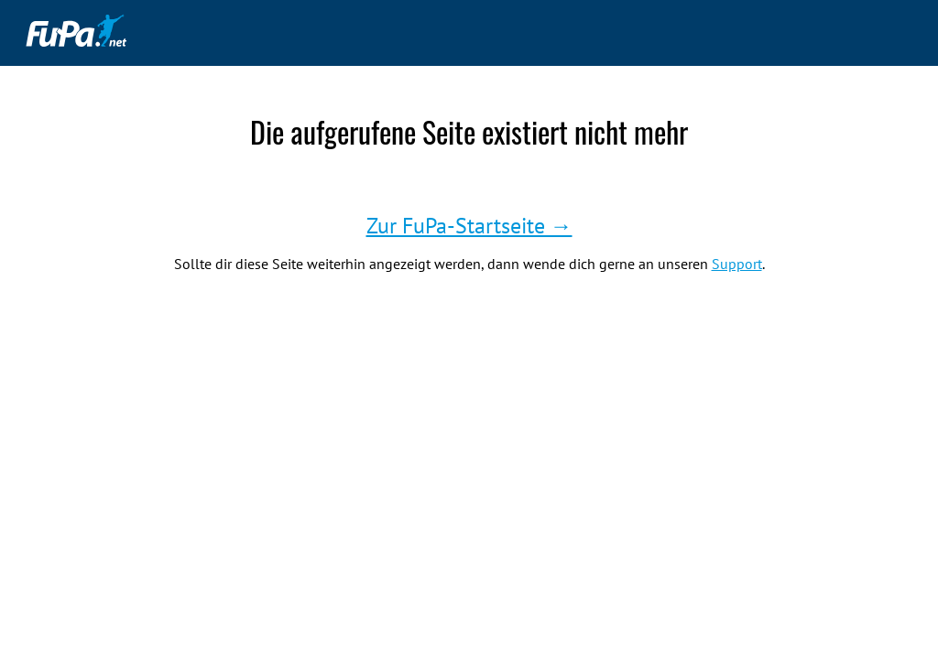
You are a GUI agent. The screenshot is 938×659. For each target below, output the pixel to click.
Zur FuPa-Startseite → (469, 225)
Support (737, 263)
